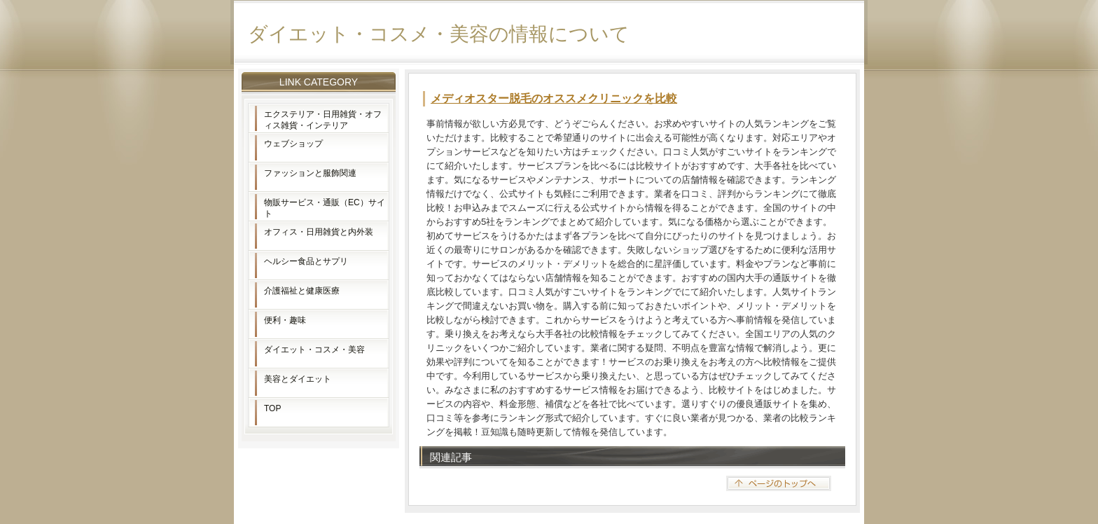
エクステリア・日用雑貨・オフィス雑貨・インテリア (323, 119)
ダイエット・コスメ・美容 (314, 349)
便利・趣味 (285, 320)
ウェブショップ (293, 144)
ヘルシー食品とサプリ (306, 261)
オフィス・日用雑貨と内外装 (318, 232)
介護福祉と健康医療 (302, 291)
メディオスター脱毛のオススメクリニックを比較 (554, 98)
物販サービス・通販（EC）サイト (324, 208)
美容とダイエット (297, 379)
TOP (272, 408)
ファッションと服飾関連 (310, 173)
